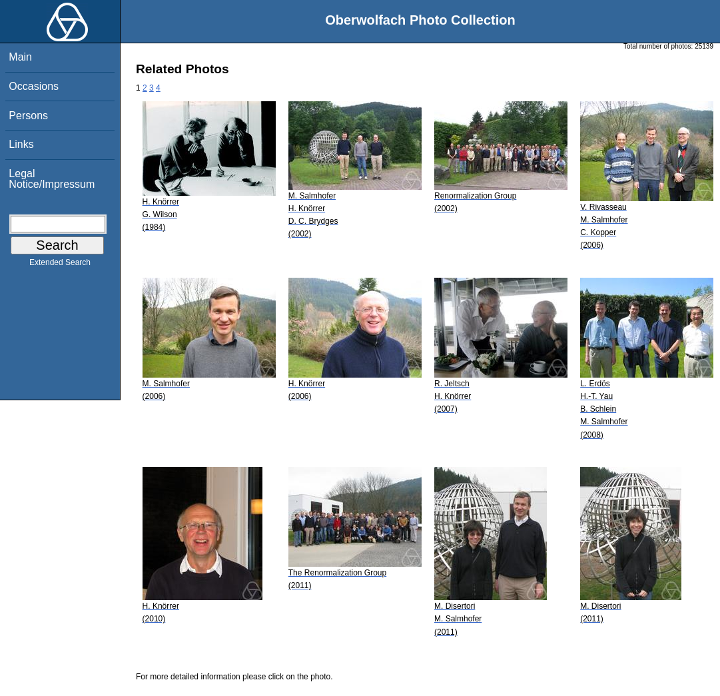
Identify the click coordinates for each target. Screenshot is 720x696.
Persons (28, 115)
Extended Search (60, 265)
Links (21, 144)
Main (20, 57)
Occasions (34, 86)
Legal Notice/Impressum (52, 179)
